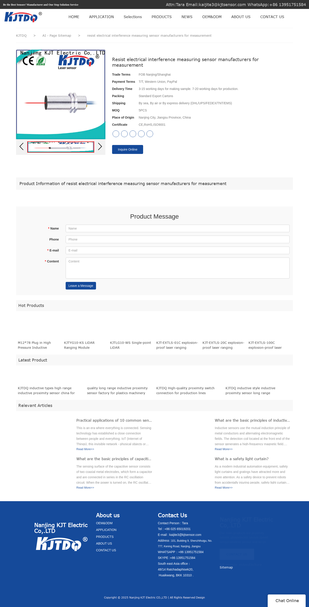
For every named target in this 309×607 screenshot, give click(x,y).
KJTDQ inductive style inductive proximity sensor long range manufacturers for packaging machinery (256, 392)
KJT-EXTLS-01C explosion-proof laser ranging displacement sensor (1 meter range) (177, 347)
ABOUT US (241, 17)
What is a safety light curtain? (242, 460)
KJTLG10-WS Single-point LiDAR (130, 346)
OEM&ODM (211, 17)
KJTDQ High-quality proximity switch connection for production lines (185, 392)
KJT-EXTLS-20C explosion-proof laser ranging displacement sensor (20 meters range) (223, 347)
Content (52, 261)
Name (53, 228)
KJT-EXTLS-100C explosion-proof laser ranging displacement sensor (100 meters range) (269, 347)
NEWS (187, 17)
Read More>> (85, 450)
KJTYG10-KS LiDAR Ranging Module (79, 346)
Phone (54, 239)
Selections (133, 17)
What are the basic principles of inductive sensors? (253, 422)
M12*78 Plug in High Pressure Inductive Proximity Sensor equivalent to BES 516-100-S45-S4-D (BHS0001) (39, 347)
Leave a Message (81, 286)
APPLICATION (101, 17)
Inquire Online (127, 149)
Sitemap (226, 567)
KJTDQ (21, 35)
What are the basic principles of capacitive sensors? (114, 460)
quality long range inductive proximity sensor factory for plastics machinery (117, 392)
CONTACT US (272, 17)
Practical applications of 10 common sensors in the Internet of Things (114, 422)
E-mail (53, 250)
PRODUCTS (162, 17)
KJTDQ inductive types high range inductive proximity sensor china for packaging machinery (46, 392)
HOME (74, 17)
